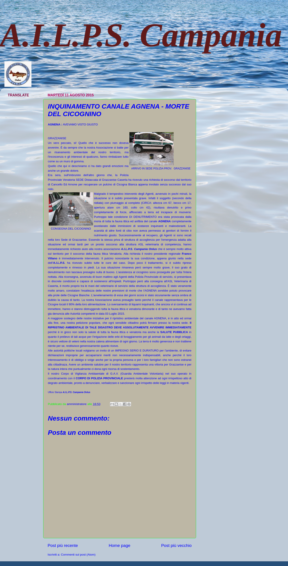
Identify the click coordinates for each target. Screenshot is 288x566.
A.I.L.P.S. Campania (141, 35)
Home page (119, 545)
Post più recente (63, 545)
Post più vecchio (176, 545)
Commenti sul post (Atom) (78, 554)
